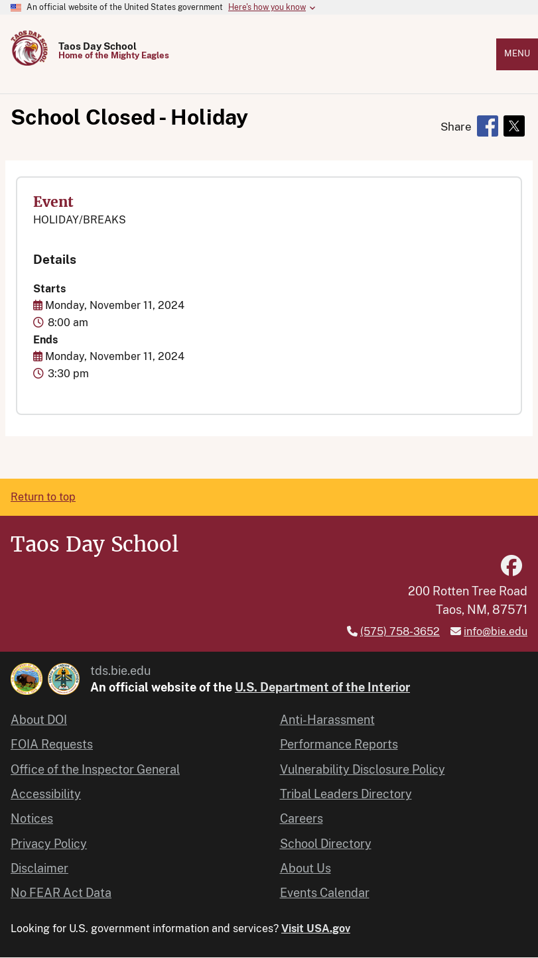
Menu (517, 53)
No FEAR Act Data (61, 893)
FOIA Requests (52, 744)
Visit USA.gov (315, 928)
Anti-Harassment (327, 720)
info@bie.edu (495, 631)
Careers (301, 818)
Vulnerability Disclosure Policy (362, 769)
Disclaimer (39, 868)
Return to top (43, 497)
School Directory (325, 844)
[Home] (29, 62)
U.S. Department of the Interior (322, 687)
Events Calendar (325, 893)
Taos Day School (97, 46)
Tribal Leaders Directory (346, 794)
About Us (305, 868)
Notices (32, 818)
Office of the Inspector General (95, 769)
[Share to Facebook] (487, 126)
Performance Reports (339, 744)
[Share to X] (514, 126)
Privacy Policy (49, 844)
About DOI (39, 720)
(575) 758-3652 (400, 631)
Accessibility (46, 794)
